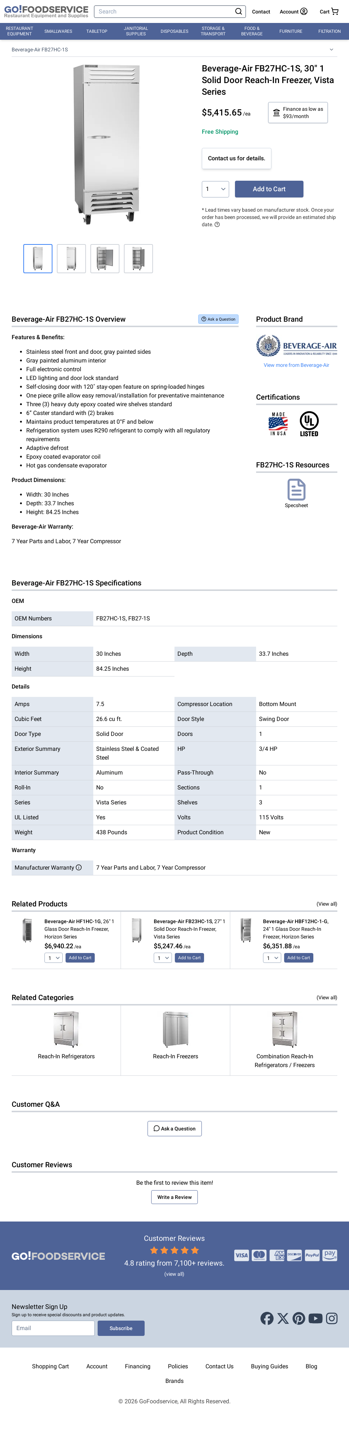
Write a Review (174, 1197)
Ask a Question (218, 319)
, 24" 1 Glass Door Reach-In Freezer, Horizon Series (296, 929)
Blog (311, 1366)
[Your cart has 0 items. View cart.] (329, 12)
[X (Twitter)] (283, 1319)
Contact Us (219, 1366)
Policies (178, 1366)
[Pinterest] (299, 1319)
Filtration (329, 31)
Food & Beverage (252, 31)
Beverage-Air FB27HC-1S (40, 49)
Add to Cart (269, 189)
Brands (174, 1380)
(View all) (327, 904)
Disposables (174, 31)
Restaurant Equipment (19, 31)
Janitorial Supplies (136, 31)
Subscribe (121, 1328)
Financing (137, 1366)
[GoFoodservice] (46, 11)
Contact (261, 12)
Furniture (290, 31)
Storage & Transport (213, 31)
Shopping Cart (50, 1366)
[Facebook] (267, 1319)
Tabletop (96, 31)
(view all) (174, 1274)
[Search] (164, 11)
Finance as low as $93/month (298, 112)
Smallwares (58, 31)
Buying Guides (269, 1366)
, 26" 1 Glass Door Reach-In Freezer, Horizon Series (79, 929)
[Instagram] (332, 1319)
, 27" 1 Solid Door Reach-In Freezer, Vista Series (190, 929)
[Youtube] (315, 1319)
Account (96, 1366)
